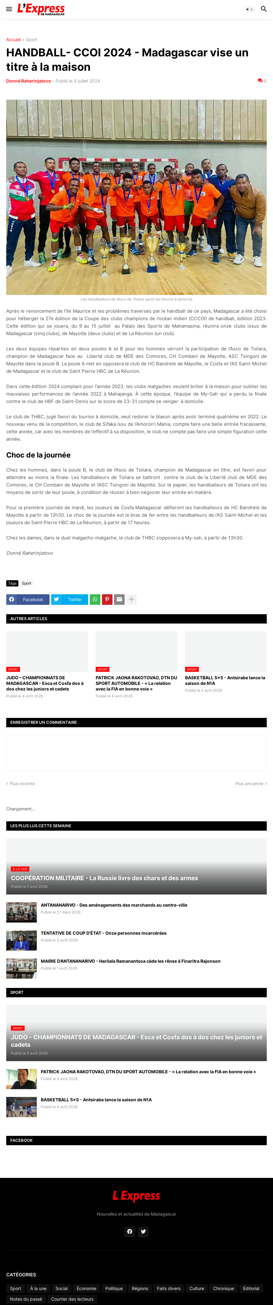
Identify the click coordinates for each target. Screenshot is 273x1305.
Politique (114, 1288)
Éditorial (251, 1288)
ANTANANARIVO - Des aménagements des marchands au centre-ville (114, 905)
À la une (38, 1288)
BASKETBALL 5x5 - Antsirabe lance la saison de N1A (225, 680)
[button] (8, 9)
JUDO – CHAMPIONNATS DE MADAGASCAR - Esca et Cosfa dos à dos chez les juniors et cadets (45, 683)
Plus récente (22, 783)
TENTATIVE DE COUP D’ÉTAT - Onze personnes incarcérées (104, 933)
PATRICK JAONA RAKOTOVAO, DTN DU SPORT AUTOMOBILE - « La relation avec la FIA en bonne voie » (136, 683)
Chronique (223, 1288)
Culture (196, 1288)
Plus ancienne (249, 783)
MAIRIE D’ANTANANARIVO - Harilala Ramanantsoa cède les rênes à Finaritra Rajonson (131, 961)
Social (61, 1288)
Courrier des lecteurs (72, 1299)
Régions (140, 1288)
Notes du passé (26, 1299)
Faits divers (168, 1288)
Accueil (13, 39)
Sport (31, 39)
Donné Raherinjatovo (28, 80)
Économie (86, 1288)
